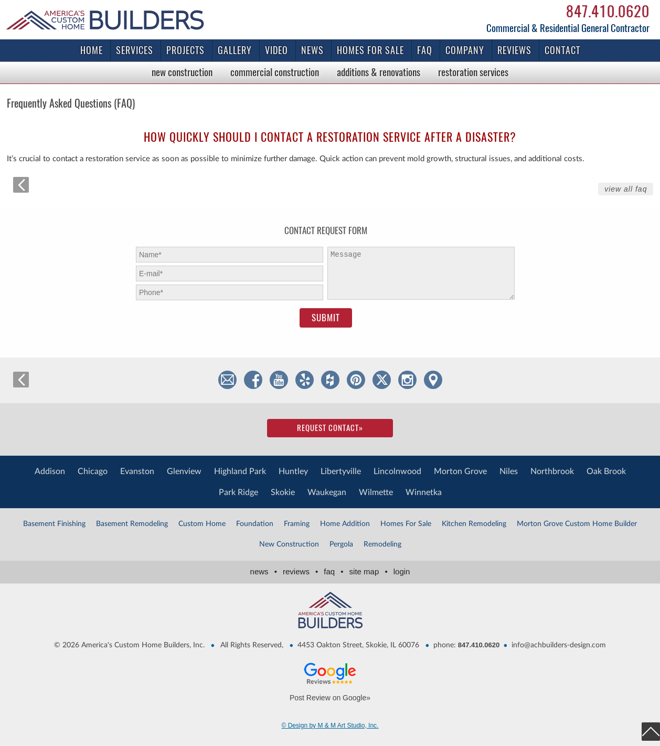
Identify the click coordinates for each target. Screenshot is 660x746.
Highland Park (240, 471)
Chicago (93, 471)
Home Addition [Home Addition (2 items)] (345, 524)
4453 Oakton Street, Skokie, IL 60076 (358, 645)
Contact (562, 50)
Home (91, 50)
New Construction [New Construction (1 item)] (289, 544)
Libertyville (341, 471)
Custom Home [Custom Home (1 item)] (202, 524)
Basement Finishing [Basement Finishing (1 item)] (54, 524)
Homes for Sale (370, 50)
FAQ (424, 50)
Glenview (184, 471)
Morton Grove (460, 471)
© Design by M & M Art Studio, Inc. (330, 725)
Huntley (293, 471)
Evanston (137, 471)
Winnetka (424, 492)
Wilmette (376, 492)
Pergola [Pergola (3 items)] (341, 544)
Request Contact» (330, 428)
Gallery (235, 50)
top (651, 731)
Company (464, 50)
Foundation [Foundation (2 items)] (254, 524)
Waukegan (326, 492)
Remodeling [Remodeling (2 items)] (382, 544)
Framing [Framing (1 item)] (297, 524)
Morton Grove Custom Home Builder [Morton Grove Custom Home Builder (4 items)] (577, 524)
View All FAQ (625, 189)
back (21, 185)
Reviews (514, 50)
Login (401, 571)
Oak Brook (606, 471)
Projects (185, 50)
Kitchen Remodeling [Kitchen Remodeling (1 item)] (474, 524)
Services (134, 50)
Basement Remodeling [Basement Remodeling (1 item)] (132, 524)
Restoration (473, 72)
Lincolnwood (397, 471)
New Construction (182, 72)
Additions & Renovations (378, 72)
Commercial (274, 72)
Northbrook (552, 471)
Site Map (370, 571)
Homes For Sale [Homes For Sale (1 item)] (405, 524)
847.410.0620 (608, 11)
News (312, 50)
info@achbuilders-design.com (559, 645)
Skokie (283, 492)
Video (276, 50)
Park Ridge (238, 492)
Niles (508, 471)
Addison (50, 471)
